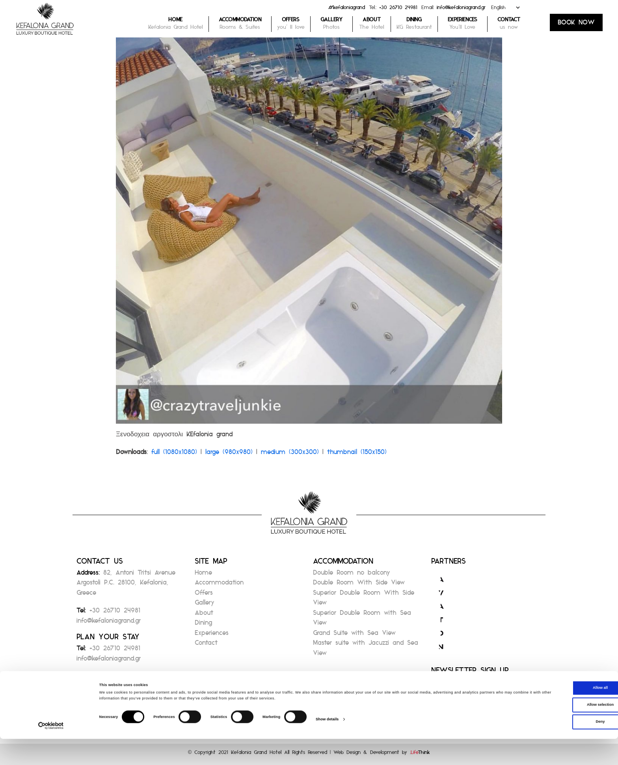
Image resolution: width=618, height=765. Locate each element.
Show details (327, 745)
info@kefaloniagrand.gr (461, 9)
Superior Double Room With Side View (363, 600)
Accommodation (219, 584)
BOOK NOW (576, 24)
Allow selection (552, 731)
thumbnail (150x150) (357, 454)
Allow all (552, 714)
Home (203, 574)
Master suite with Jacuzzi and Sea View (365, 650)
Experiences (212, 635)
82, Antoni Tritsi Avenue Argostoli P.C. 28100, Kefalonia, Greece (125, 584)
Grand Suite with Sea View (354, 635)
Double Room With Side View (359, 584)
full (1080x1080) (174, 454)
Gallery (204, 604)
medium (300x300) (290, 454)
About (204, 615)
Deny (552, 748)
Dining (203, 624)
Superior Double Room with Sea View (362, 620)
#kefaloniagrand (346, 9)
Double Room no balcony (351, 574)
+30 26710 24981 (398, 9)
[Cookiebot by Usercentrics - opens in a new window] (51, 752)
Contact (206, 644)
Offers (204, 594)
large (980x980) (229, 454)
